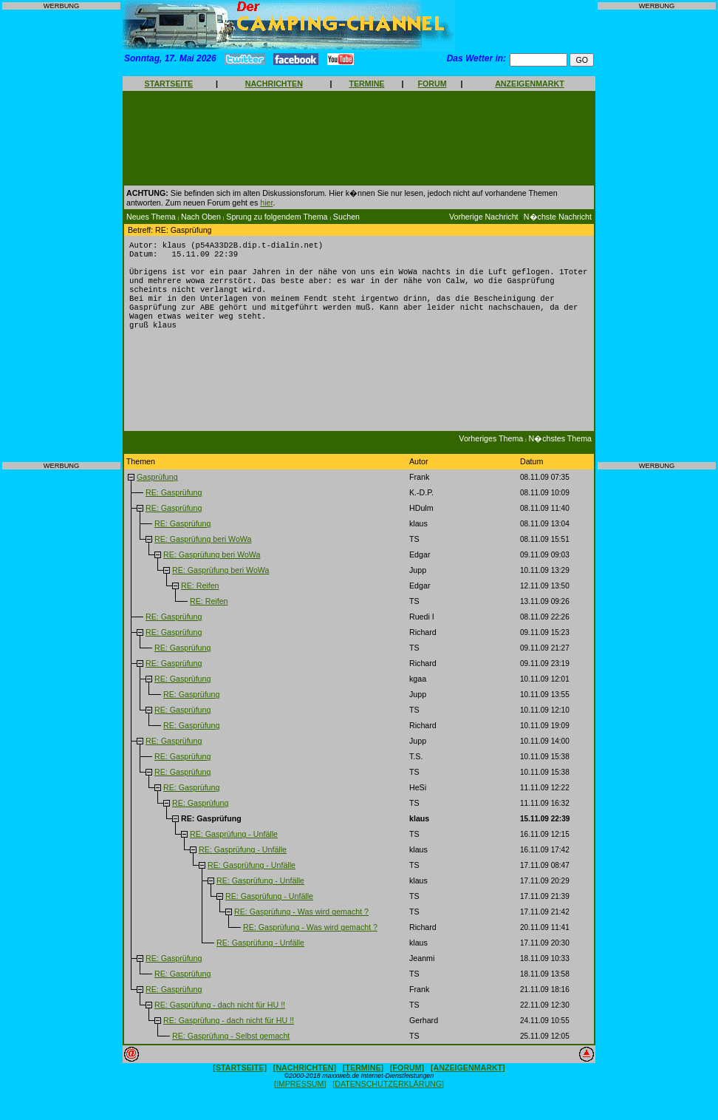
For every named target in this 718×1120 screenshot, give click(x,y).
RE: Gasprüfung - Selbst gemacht (231, 1050)
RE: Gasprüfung (174, 507)
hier (266, 202)
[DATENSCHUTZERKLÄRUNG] (388, 1098)
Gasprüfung (157, 491)
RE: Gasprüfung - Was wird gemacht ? (301, 926)
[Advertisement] (61, 236)
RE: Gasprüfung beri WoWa (202, 553)
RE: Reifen (200, 600)
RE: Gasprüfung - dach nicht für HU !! (219, 1019)
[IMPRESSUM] (300, 1098)
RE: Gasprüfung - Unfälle (234, 848)
